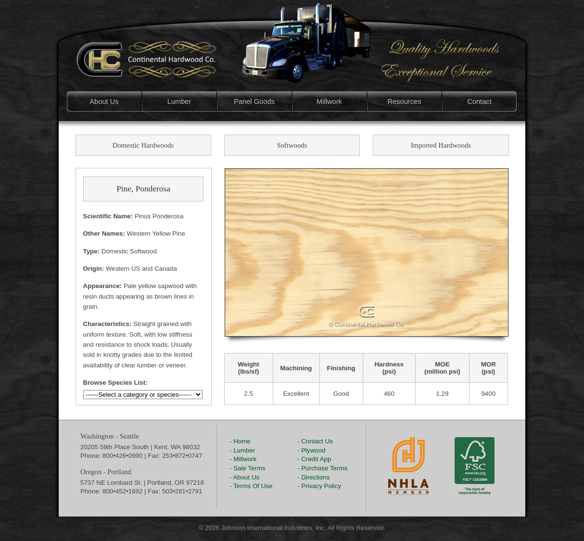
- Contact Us (315, 441)
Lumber (179, 101)
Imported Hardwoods (441, 145)
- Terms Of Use (250, 486)
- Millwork (242, 459)
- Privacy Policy (319, 486)
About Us (103, 101)
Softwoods (292, 145)
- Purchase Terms (322, 468)
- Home (240, 441)
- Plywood (311, 450)
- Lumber (242, 450)
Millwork (329, 101)
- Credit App (314, 459)
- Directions (313, 477)
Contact (479, 101)
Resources (404, 101)
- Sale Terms (247, 468)
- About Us (244, 477)
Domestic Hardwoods (143, 145)
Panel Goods (254, 101)
